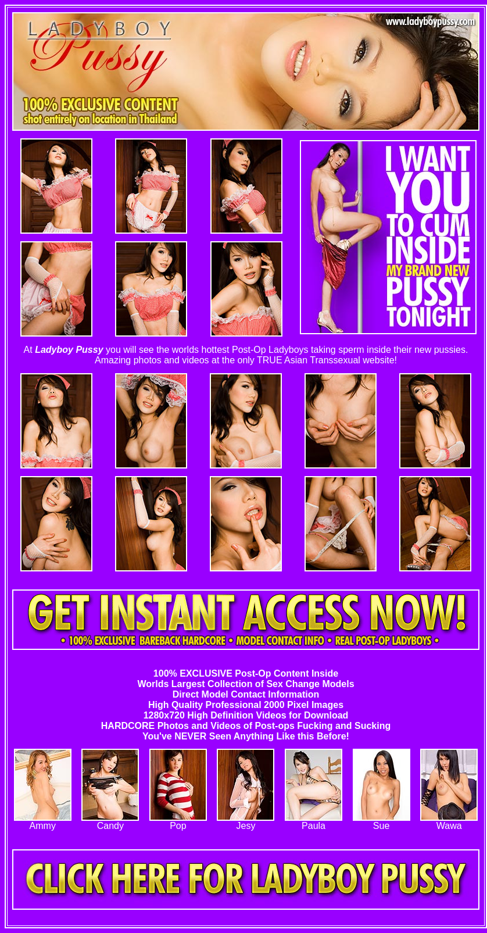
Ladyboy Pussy (69, 350)
